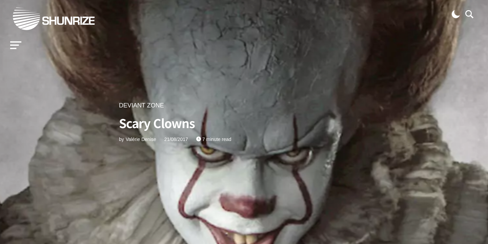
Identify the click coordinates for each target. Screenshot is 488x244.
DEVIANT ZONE (141, 105)
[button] (15, 45)
